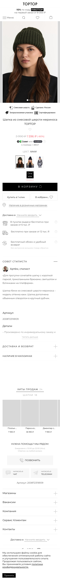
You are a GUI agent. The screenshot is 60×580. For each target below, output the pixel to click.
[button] (27, 100)
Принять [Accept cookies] (9, 575)
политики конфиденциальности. (22, 565)
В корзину (30, 186)
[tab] (30, 390)
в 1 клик (16, 197)
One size (30, 175)
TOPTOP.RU (30, 4)
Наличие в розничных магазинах (28, 205)
